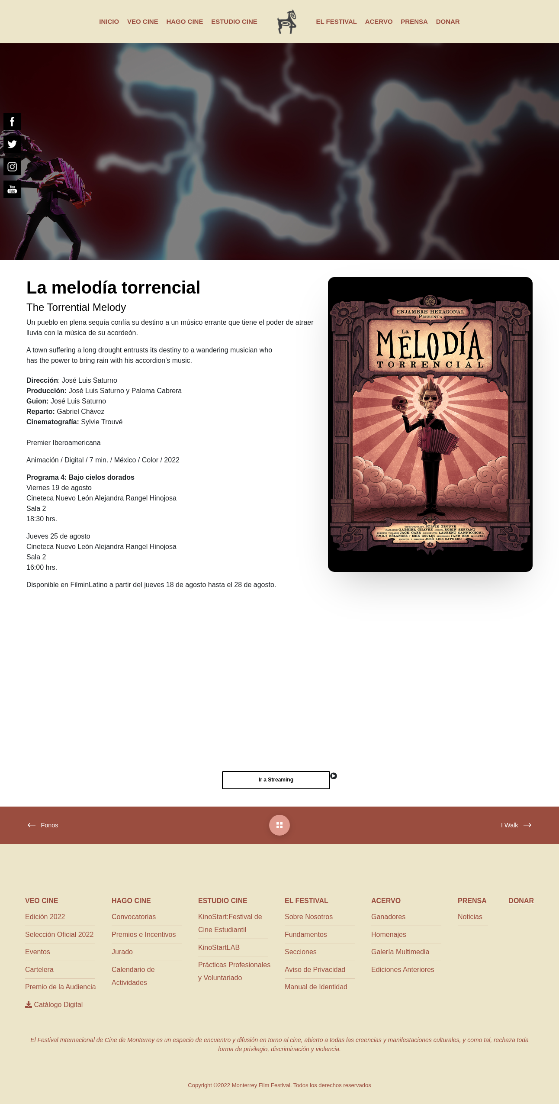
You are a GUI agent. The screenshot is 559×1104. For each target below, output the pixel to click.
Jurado (122, 952)
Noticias (470, 916)
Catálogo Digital (54, 1004)
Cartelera (39, 969)
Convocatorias (134, 916)
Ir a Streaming (276, 780)
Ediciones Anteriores (402, 969)
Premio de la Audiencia (60, 987)
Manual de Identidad (316, 987)
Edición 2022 (45, 916)
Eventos (37, 952)
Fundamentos (306, 934)
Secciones (301, 952)
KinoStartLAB (219, 947)
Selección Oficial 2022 (59, 934)
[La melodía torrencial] (279, 825)
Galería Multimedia (400, 952)
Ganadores (388, 916)
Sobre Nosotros (309, 916)
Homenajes (388, 934)
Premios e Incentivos (144, 934)
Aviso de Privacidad (315, 969)
